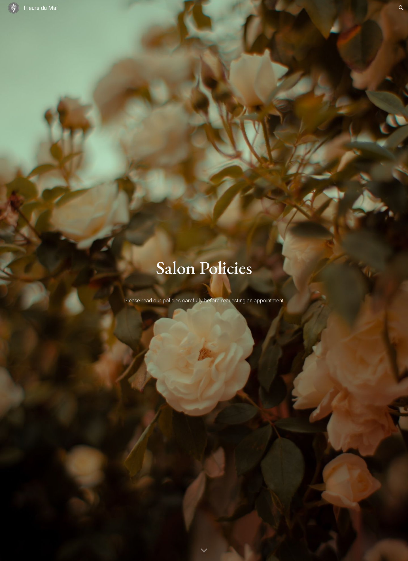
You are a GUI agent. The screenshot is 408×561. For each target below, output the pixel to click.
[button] (401, 8)
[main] (204, 268)
